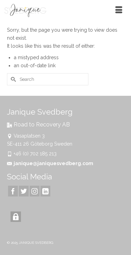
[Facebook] (13, 191)
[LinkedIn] (45, 191)
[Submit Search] (12, 79)
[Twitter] (24, 191)
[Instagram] (34, 191)
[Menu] (119, 10)
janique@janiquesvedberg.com (50, 163)
